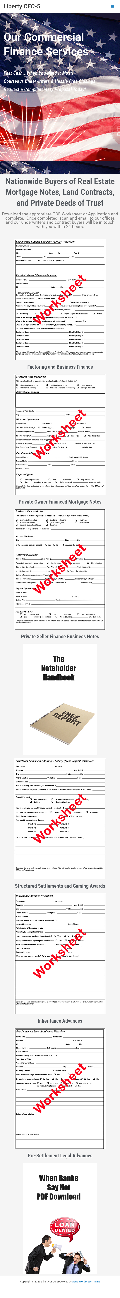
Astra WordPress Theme (86, 1281)
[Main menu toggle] (112, 6)
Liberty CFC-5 (22, 6)
